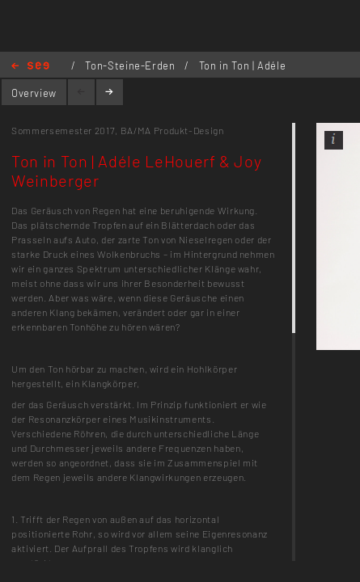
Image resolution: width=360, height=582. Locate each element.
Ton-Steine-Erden (131, 65)
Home (30, 67)
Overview (34, 92)
